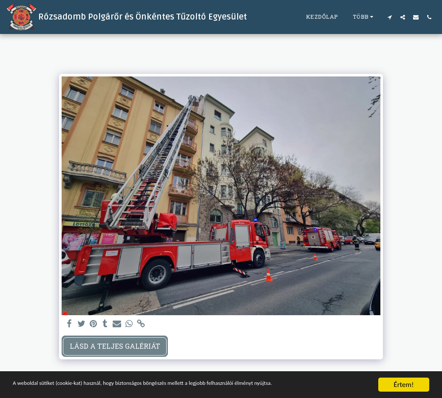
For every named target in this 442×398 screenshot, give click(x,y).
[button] (389, 17)
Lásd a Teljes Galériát (115, 346)
